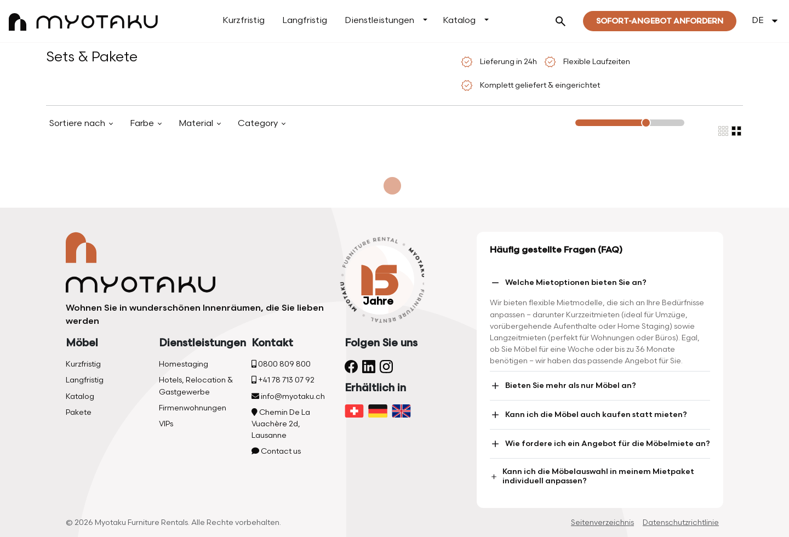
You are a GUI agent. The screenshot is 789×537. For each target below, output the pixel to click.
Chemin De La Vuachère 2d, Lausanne (280, 424)
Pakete (79, 412)
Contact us (276, 451)
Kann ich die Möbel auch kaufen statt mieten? (588, 414)
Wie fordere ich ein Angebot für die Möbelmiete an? (600, 443)
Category (259, 123)
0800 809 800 (281, 364)
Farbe (143, 123)
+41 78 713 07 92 (283, 380)
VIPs (166, 424)
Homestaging (183, 364)
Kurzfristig (243, 20)
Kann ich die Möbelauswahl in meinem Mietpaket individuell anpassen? (592, 476)
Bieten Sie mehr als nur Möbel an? (563, 385)
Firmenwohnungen (192, 408)
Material (197, 123)
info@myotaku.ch (288, 396)
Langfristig (304, 20)
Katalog (459, 20)
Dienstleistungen (379, 20)
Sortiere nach (78, 123)
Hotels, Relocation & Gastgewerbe (196, 385)
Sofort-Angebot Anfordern (659, 21)
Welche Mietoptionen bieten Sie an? (568, 282)
